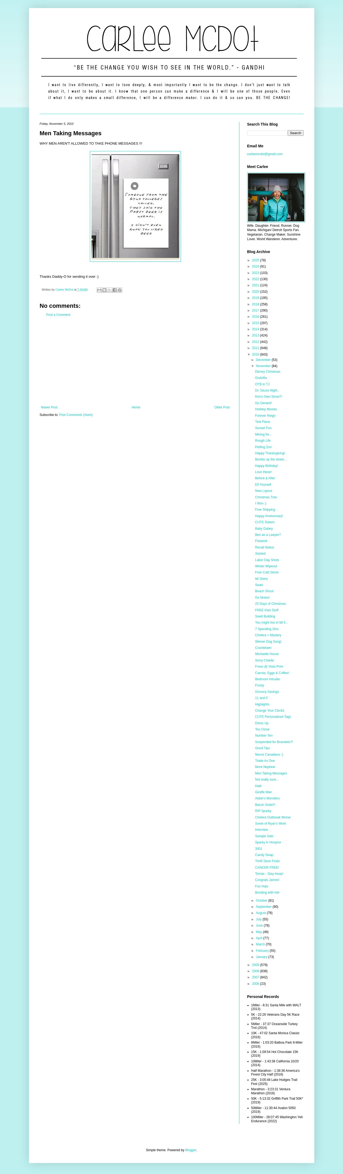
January (262, 957)
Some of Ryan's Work (270, 823)
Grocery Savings (267, 692)
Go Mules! (262, 597)
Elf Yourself (263, 485)
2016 (256, 317)
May (259, 932)
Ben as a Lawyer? (268, 535)
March (261, 944)
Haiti (258, 786)
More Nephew (265, 767)
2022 (256, 279)
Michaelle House (267, 654)
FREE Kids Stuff (266, 610)
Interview (261, 830)
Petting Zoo (263, 447)
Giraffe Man (263, 792)
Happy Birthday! (266, 466)
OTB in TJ (262, 384)
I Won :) (260, 503)
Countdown (263, 648)
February (262, 951)
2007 (256, 977)
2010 (256, 354)
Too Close (262, 729)
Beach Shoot (264, 591)
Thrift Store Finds (267, 861)
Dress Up (261, 723)
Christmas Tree (266, 497)
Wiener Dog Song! (268, 641)
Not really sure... (266, 779)
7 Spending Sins (266, 629)
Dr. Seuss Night (266, 390)
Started (260, 553)
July (259, 919)
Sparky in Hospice (268, 842)
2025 (256, 260)
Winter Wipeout (266, 566)
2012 (256, 342)
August (261, 913)
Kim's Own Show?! (268, 396)
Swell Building (265, 616)
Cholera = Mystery (268, 635)
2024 (256, 266)
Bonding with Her (267, 892)
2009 (256, 965)
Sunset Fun (263, 428)
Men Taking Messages (271, 773)
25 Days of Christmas (270, 604)
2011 (256, 348)
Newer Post (49, 407)
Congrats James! (267, 880)
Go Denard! (263, 403)
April (259, 938)
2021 (256, 285)
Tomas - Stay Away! (269, 874)
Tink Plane (262, 422)
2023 (256, 273)
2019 (256, 298)
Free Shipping (265, 509)
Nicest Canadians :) (269, 754)
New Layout (263, 491)
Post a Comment (58, 315)
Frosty (259, 685)
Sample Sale (264, 836)
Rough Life (263, 440)
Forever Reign (265, 416)
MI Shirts (261, 579)
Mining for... (263, 434)
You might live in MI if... (271, 622)
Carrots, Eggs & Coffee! (272, 673)
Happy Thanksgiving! (270, 453)
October (262, 900)
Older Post (222, 407)
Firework (261, 541)
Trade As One (265, 761)
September (264, 907)
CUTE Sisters (265, 522)
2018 (256, 304)
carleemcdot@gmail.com (265, 154)
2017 (256, 310)
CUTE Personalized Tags (273, 717)
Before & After (265, 478)
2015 (256, 323)
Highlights (262, 704)
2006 (256, 984)
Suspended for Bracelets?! (274, 742)
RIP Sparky (263, 811)
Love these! (263, 472)
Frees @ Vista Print (269, 666)
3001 (258, 849)
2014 (256, 329)
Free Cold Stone (266, 572)
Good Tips (262, 748)
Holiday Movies (266, 409)
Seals (259, 585)
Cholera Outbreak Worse (273, 817)
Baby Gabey (264, 529)
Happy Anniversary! (269, 516)
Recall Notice (264, 547)
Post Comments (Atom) (76, 415)
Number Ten (263, 735)
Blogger (190, 1150)
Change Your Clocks (269, 710)
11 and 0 (261, 698)
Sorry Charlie (264, 660)
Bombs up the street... (270, 459)
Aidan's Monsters (267, 798)
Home (136, 407)
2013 (256, 335)
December (264, 360)
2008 (256, 971)
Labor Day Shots (267, 560)
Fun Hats (261, 886)
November (264, 366)
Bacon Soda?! (265, 805)
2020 (256, 292)
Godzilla (261, 378)
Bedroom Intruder (267, 679)
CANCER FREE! (267, 867)
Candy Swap (264, 855)
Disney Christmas (267, 372)
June (260, 925)
